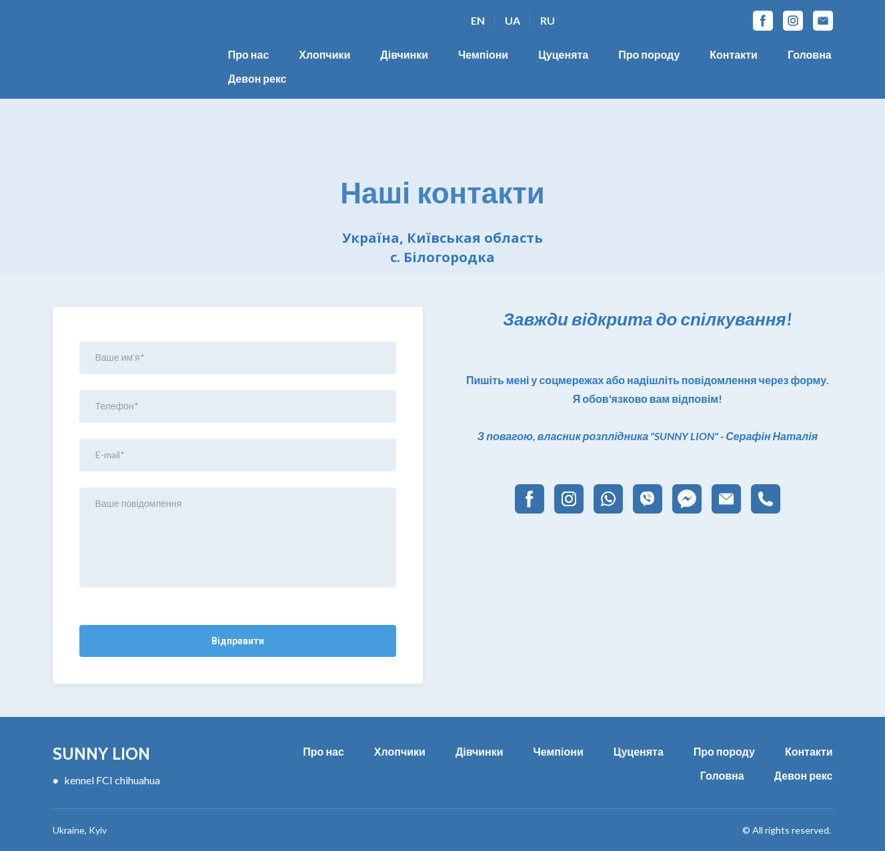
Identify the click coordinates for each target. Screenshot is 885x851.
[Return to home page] (143, 752)
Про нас (248, 54)
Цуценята (563, 54)
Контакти (734, 54)
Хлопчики (324, 54)
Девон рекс (257, 78)
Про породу (649, 54)
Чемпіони (483, 54)
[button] (763, 21)
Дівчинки (404, 54)
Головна (810, 54)
